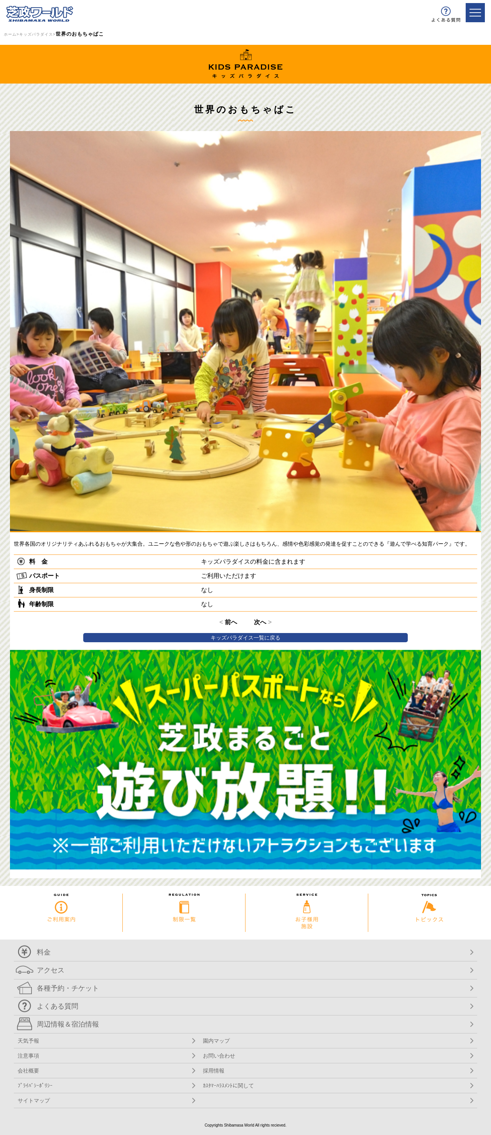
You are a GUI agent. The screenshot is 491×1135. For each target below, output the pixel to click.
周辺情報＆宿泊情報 (68, 1024)
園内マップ (216, 1041)
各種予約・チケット (68, 988)
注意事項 (28, 1056)
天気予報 (28, 1041)
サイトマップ (34, 1100)
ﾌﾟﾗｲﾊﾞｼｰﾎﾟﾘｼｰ (35, 1086)
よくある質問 (57, 1006)
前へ (228, 622)
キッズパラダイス (36, 34)
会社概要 (28, 1071)
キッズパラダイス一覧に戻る (245, 638)
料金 (44, 952)
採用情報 (213, 1071)
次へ (263, 622)
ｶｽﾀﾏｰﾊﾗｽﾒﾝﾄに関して (228, 1086)
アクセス (50, 970)
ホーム (10, 34)
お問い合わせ (219, 1056)
